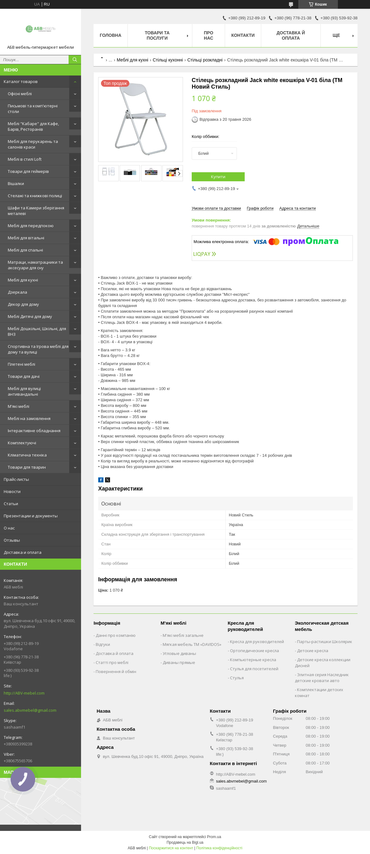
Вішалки (16, 183)
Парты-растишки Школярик (324, 641)
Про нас (208, 35)
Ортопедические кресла (254, 650)
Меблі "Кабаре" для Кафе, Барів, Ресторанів (33, 126)
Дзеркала (17, 292)
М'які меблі (18, 406)
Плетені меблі (21, 364)
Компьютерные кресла (253, 659)
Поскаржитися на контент (171, 848)
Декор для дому (23, 304)
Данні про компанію (116, 635)
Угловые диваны (179, 653)
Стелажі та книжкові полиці (35, 195)
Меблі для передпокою (31, 225)
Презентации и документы (31, 516)
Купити (218, 176)
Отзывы (12, 540)
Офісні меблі (20, 93)
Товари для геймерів (28, 171)
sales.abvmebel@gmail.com (30, 710)
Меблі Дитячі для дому (30, 316)
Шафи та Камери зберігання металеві (36, 210)
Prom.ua (214, 837)
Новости (12, 491)
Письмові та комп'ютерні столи (33, 108)
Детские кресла (312, 650)
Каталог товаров (21, 81)
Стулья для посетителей (254, 668)
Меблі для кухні (23, 280)
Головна (110, 35)
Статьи (11, 503)
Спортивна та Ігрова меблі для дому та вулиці (38, 349)
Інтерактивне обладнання (34, 430)
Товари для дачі (24, 376)
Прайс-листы (16, 479)
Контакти (243, 35)
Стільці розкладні (205, 59)
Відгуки (103, 644)
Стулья (237, 678)
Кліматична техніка (27, 455)
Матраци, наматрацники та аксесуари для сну (35, 265)
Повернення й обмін (116, 671)
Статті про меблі (112, 662)
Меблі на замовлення (29, 418)
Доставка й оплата (290, 35)
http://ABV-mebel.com (24, 693)
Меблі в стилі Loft (24, 159)
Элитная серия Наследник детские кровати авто (322, 677)
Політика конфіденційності (219, 848)
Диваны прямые (179, 662)
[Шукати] (75, 59)
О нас (9, 528)
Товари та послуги (157, 35)
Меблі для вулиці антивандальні (24, 391)
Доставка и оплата (22, 552)
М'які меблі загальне (183, 635)
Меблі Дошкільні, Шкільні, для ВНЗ (37, 331)
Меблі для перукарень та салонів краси (33, 144)
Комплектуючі (22, 443)
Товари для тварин (27, 467)
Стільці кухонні (168, 59)
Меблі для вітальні (26, 238)
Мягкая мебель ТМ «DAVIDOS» (192, 644)
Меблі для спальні (25, 250)
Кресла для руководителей (257, 641)
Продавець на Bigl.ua (184, 842)
